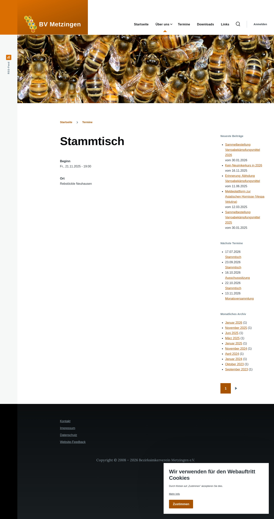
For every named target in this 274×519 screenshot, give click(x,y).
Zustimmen (181, 504)
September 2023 (236, 369)
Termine (87, 122)
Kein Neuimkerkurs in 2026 (243, 165)
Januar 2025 (233, 343)
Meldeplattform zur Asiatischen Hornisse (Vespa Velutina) (244, 196)
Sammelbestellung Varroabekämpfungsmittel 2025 (242, 217)
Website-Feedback (73, 442)
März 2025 (232, 338)
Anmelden (260, 24)
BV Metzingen (60, 24)
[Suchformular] (238, 24)
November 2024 (236, 348)
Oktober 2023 (234, 364)
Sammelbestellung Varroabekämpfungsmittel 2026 (242, 150)
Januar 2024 (233, 359)
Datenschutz (68, 435)
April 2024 (232, 353)
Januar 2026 (233, 322)
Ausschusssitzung (237, 277)
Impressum (67, 428)
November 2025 (236, 327)
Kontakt (65, 421)
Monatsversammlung (239, 298)
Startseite (66, 122)
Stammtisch (233, 257)
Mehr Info (174, 493)
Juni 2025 (231, 333)
